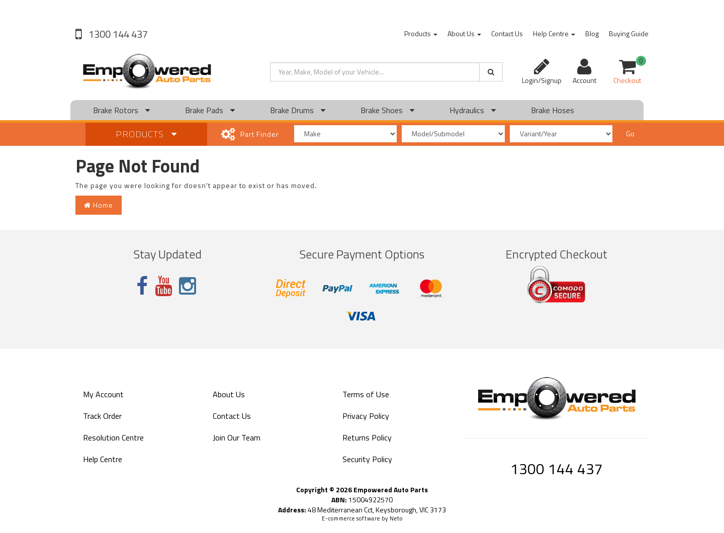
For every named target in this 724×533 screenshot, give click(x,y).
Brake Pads (210, 110)
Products (420, 33)
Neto (396, 518)
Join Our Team (236, 437)
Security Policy (367, 459)
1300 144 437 (117, 34)
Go (630, 133)
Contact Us (507, 33)
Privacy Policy (365, 416)
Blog (592, 33)
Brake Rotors (121, 110)
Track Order (102, 416)
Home (98, 205)
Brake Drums (297, 110)
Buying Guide (629, 33)
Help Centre (554, 33)
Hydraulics (472, 110)
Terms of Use (365, 394)
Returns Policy (367, 437)
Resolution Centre (113, 437)
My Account (103, 394)
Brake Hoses (552, 110)
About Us (464, 33)
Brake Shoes (387, 110)
